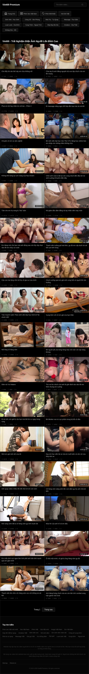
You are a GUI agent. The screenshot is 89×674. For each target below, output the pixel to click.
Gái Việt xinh (44, 629)
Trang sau (48, 610)
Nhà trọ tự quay (7, 636)
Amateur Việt (22, 633)
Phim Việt (35, 629)
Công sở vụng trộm (75, 633)
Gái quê (51, 636)
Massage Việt (19, 636)
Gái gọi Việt (31, 636)
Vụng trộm (72, 636)
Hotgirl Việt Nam (56, 629)
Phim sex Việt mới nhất (10, 629)
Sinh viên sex (33, 633)
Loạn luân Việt (61, 636)
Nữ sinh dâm (45, 633)
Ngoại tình (81, 636)
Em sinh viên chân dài (59, 633)
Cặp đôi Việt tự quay (9, 633)
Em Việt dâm (68, 629)
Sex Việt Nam (24, 629)
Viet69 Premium (11, 4)
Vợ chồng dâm (42, 636)
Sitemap (5, 663)
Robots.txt (13, 663)
